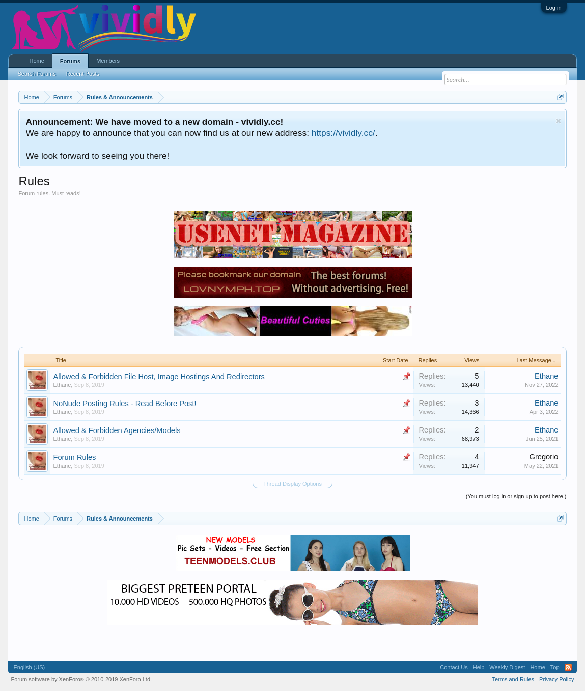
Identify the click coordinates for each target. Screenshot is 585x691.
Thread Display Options (292, 484)
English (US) (29, 667)
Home (36, 60)
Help (479, 667)
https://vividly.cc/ (343, 133)
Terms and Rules (513, 679)
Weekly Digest (507, 667)
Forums (70, 61)
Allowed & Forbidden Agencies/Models (116, 430)
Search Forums (36, 74)
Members (108, 60)
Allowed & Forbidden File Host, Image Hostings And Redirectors (158, 376)
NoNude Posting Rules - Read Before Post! (124, 403)
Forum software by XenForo (81, 679)
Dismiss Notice (558, 121)
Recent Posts (82, 74)
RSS (568, 667)
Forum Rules (74, 457)
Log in (554, 8)
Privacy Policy (556, 679)
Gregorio (543, 457)
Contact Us (453, 667)
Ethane (62, 385)
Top (555, 667)
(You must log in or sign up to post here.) (516, 496)
